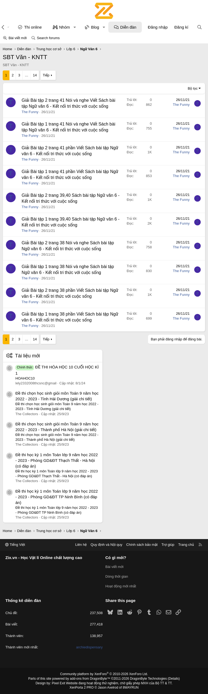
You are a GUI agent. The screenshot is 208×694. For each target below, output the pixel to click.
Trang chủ (186, 545)
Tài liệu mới (27, 355)
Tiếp (46, 75)
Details (174, 679)
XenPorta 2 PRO (81, 687)
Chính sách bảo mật (141, 545)
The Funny (30, 112)
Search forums (48, 38)
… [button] (26, 75)
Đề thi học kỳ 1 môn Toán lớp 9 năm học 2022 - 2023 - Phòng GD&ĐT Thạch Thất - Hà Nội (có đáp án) (56, 460)
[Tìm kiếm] (199, 27)
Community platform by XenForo (104, 674)
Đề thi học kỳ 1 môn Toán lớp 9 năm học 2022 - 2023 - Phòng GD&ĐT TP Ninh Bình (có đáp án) (56, 497)
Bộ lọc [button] (193, 88)
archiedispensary (89, 647)
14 (35, 75)
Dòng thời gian (116, 576)
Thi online (33, 27)
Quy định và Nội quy (106, 545)
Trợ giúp (168, 545)
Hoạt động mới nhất (120, 586)
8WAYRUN (131, 687)
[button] (75, 27)
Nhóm (64, 27)
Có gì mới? (115, 557)
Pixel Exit (58, 683)
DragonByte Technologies (148, 679)
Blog (95, 27)
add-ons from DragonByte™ (90, 679)
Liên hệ (80, 545)
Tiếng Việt (15, 545)
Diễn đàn (128, 27)
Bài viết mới (18, 38)
